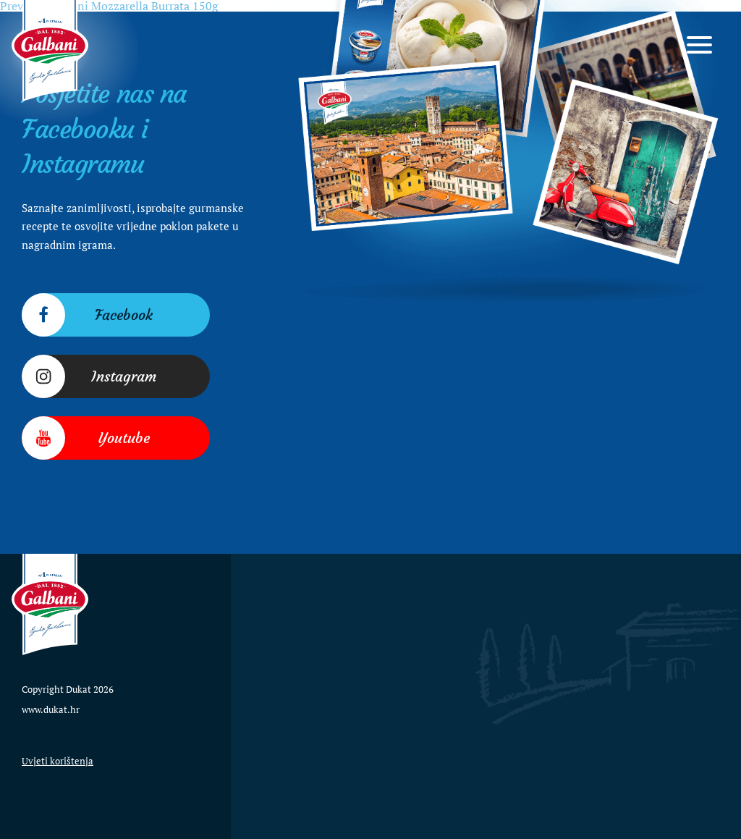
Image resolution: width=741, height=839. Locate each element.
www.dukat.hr (51, 709)
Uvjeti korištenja (57, 760)
